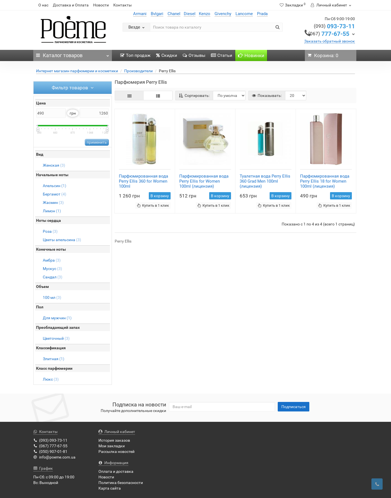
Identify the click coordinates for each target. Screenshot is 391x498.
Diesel (190, 13)
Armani (140, 13)
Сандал (52, 277)
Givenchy (223, 13)
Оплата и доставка (115, 471)
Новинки (251, 55)
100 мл (52, 297)
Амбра (52, 260)
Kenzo (204, 13)
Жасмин (53, 202)
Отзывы (194, 55)
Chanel (174, 13)
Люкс (51, 379)
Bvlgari (157, 13)
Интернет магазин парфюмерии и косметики (77, 71)
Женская (54, 165)
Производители (138, 71)
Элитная (53, 359)
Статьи (221, 55)
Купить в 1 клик (153, 205)
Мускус (52, 268)
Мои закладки (111, 446)
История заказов (114, 440)
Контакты (122, 5)
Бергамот (54, 194)
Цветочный (56, 338)
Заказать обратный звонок (329, 41)
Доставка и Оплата (71, 5)
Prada (262, 13)
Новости (101, 5)
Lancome (244, 13)
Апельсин (54, 185)
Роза (50, 231)
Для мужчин (57, 318)
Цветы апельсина (62, 240)
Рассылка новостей (116, 451)
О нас (43, 5)
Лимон (52, 211)
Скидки (166, 55)
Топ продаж (135, 55)
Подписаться (293, 406)
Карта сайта (109, 488)
